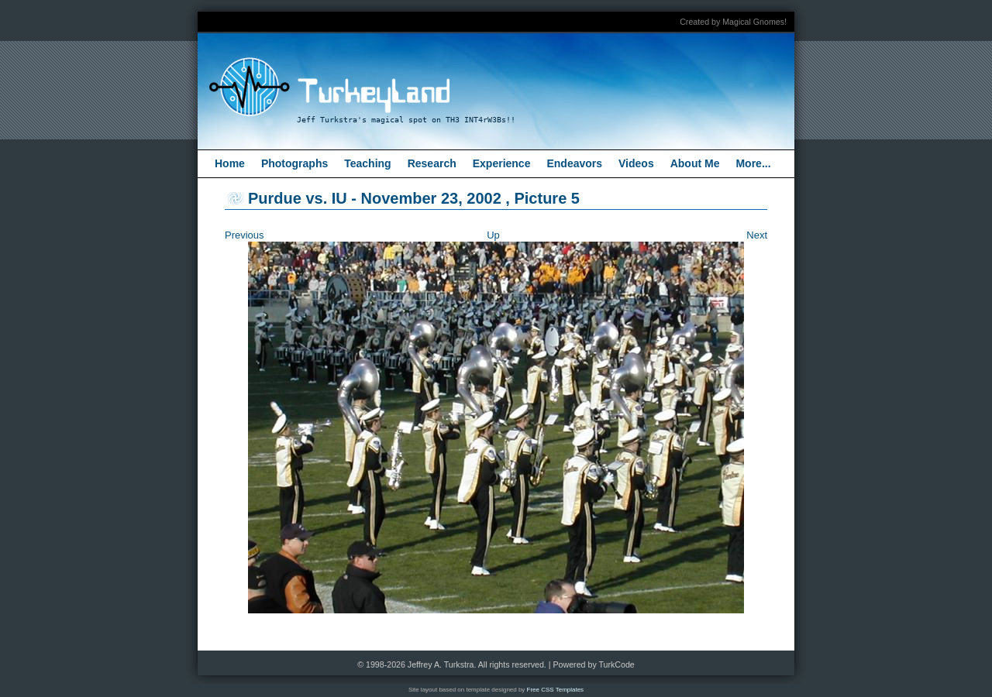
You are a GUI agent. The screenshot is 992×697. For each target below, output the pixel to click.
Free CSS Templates (555, 689)
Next (756, 235)
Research (432, 163)
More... (752, 163)
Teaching (367, 163)
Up (493, 235)
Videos (636, 163)
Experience (502, 163)
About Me (695, 163)
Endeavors (574, 163)
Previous (244, 235)
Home (230, 163)
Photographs (294, 163)
